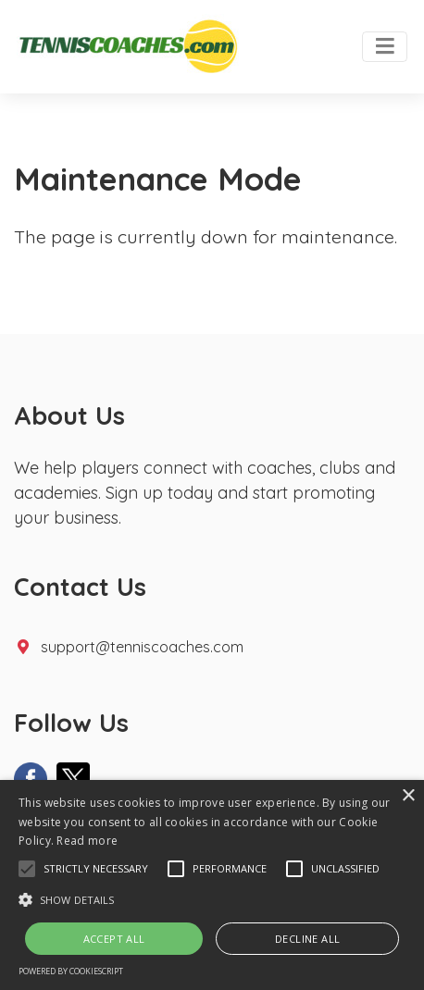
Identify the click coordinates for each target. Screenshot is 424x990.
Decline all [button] (307, 939)
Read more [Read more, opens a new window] (87, 840)
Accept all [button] (114, 939)
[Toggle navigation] (384, 47)
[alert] (212, 885)
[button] (26, 868)
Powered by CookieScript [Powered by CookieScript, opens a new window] (71, 971)
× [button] (408, 796)
